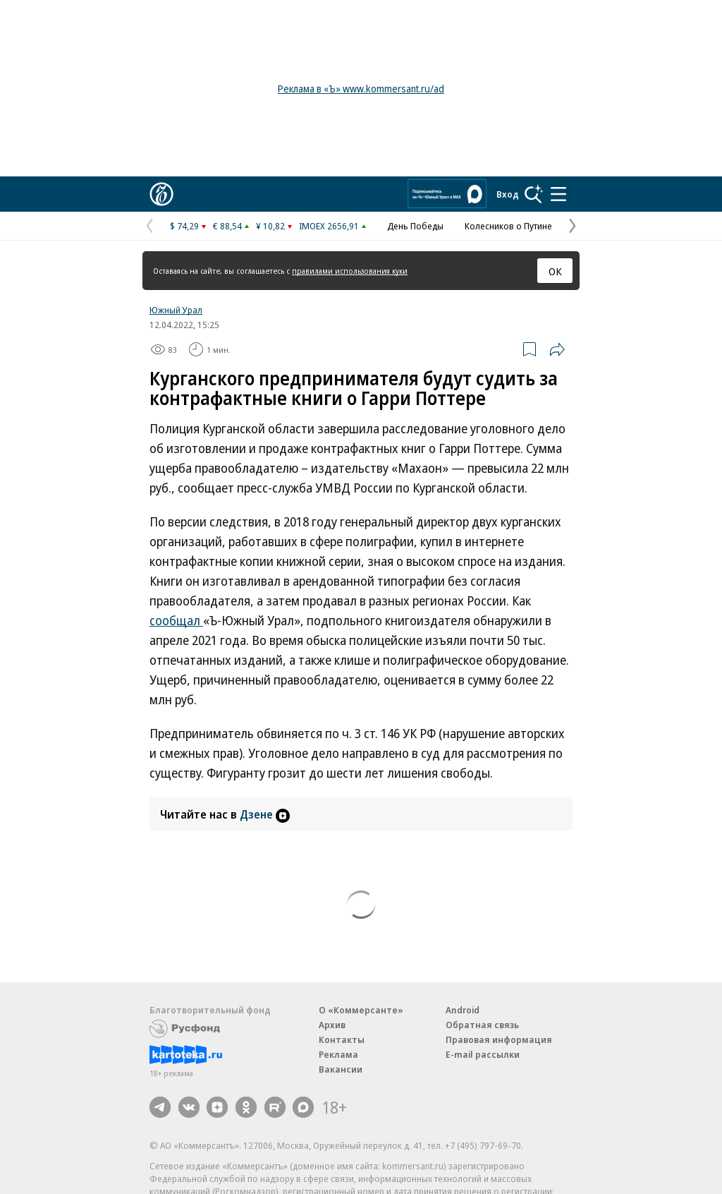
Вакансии (340, 1069)
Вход (507, 194)
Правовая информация (499, 1039)
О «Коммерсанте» (361, 1009)
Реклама (338, 1054)
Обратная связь (482, 1024)
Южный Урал (175, 309)
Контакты (342, 1039)
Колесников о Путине (508, 225)
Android (462, 1009)
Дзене (265, 814)
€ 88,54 (227, 225)
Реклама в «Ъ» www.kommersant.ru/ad (361, 88)
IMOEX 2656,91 (329, 225)
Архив (332, 1024)
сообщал (176, 620)
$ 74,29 (184, 225)
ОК (555, 271)
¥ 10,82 (270, 225)
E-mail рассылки (483, 1054)
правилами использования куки (350, 270)
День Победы (415, 225)
